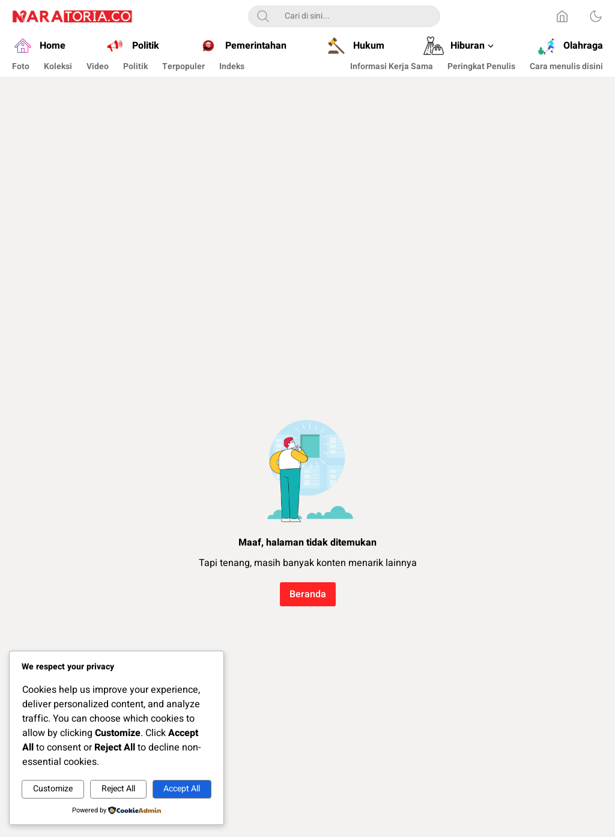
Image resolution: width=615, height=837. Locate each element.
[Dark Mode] (596, 16)
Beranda (307, 594)
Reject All (118, 788)
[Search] (263, 16)
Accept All (181, 788)
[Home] (562, 16)
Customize (53, 788)
